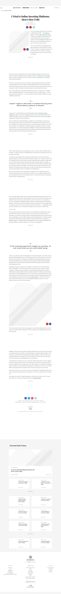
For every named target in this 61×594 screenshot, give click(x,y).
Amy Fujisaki (30, 22)
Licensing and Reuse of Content (10, 556)
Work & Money (18, 384)
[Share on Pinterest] (30, 27)
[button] (55, 9)
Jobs (10, 551)
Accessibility (30, 555)
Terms (30, 551)
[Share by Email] (34, 27)
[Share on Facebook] (27, 27)
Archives (30, 556)
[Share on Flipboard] (32, 381)
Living (41, 384)
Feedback (10, 554)
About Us (10, 550)
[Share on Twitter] (29, 381)
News (44, 384)
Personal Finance (35, 384)
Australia (50, 554)
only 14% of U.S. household (44, 78)
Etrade (48, 118)
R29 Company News (30, 550)
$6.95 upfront (35, 279)
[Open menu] (1, 7)
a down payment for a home (44, 34)
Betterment (41, 115)
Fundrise (27, 117)
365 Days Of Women (26, 384)
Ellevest (45, 115)
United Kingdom (50, 550)
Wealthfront (11, 117)
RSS (30, 558)
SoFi (17, 117)
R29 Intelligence (10, 555)
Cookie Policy (30, 554)
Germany (50, 551)
